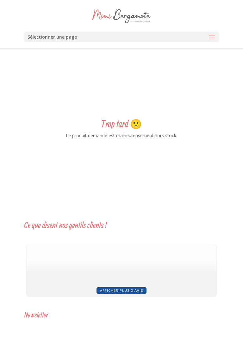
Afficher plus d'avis (121, 290)
